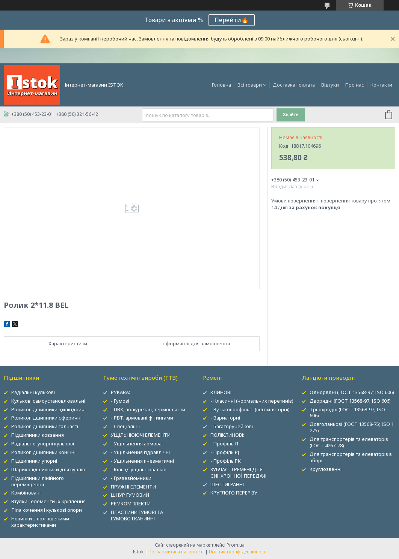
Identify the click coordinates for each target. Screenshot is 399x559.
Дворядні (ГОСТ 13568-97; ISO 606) (350, 400)
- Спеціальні (125, 426)
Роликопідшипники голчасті (44, 426)
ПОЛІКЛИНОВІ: (227, 435)
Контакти (381, 84)
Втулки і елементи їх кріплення (48, 501)
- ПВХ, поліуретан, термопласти (148, 409)
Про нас (354, 84)
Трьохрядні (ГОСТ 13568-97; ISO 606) (347, 412)
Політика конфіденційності (238, 552)
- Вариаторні (225, 417)
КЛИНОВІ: (221, 392)
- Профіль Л (224, 443)
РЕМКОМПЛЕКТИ (131, 503)
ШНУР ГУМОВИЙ (130, 495)
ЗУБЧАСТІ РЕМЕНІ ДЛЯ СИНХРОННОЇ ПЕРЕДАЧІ (238, 472)
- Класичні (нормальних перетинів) (251, 400)
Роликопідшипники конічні (43, 452)
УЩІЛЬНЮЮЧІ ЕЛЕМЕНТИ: (141, 435)
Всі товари (249, 84)
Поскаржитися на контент (176, 552)
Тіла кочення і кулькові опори (46, 510)
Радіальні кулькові (33, 392)
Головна (221, 84)
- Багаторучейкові (231, 426)
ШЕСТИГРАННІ (227, 484)
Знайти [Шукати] (291, 114)
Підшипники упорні (34, 460)
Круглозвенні (326, 469)
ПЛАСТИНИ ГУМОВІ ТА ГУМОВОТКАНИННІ (137, 515)
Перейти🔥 (232, 20)
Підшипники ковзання (37, 435)
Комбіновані (26, 492)
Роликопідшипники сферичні (46, 417)
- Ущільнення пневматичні (142, 460)
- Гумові (120, 400)
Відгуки (330, 84)
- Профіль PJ (224, 452)
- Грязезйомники (131, 478)
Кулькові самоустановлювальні (48, 400)
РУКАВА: (120, 392)
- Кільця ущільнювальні (138, 469)
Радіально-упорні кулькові (42, 443)
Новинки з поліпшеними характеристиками (40, 521)
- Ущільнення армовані (138, 443)
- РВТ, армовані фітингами (142, 417)
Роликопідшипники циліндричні (50, 409)
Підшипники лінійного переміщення (37, 481)
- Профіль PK (225, 460)
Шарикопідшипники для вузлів (48, 469)
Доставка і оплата (294, 84)
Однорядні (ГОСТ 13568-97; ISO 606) (352, 392)
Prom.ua (236, 545)
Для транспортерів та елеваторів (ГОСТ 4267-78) (349, 442)
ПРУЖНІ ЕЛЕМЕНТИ (133, 486)
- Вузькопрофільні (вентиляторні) (250, 409)
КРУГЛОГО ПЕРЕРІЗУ (233, 492)
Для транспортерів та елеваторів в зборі (351, 457)
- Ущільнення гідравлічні (140, 452)
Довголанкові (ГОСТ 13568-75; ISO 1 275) (352, 427)
